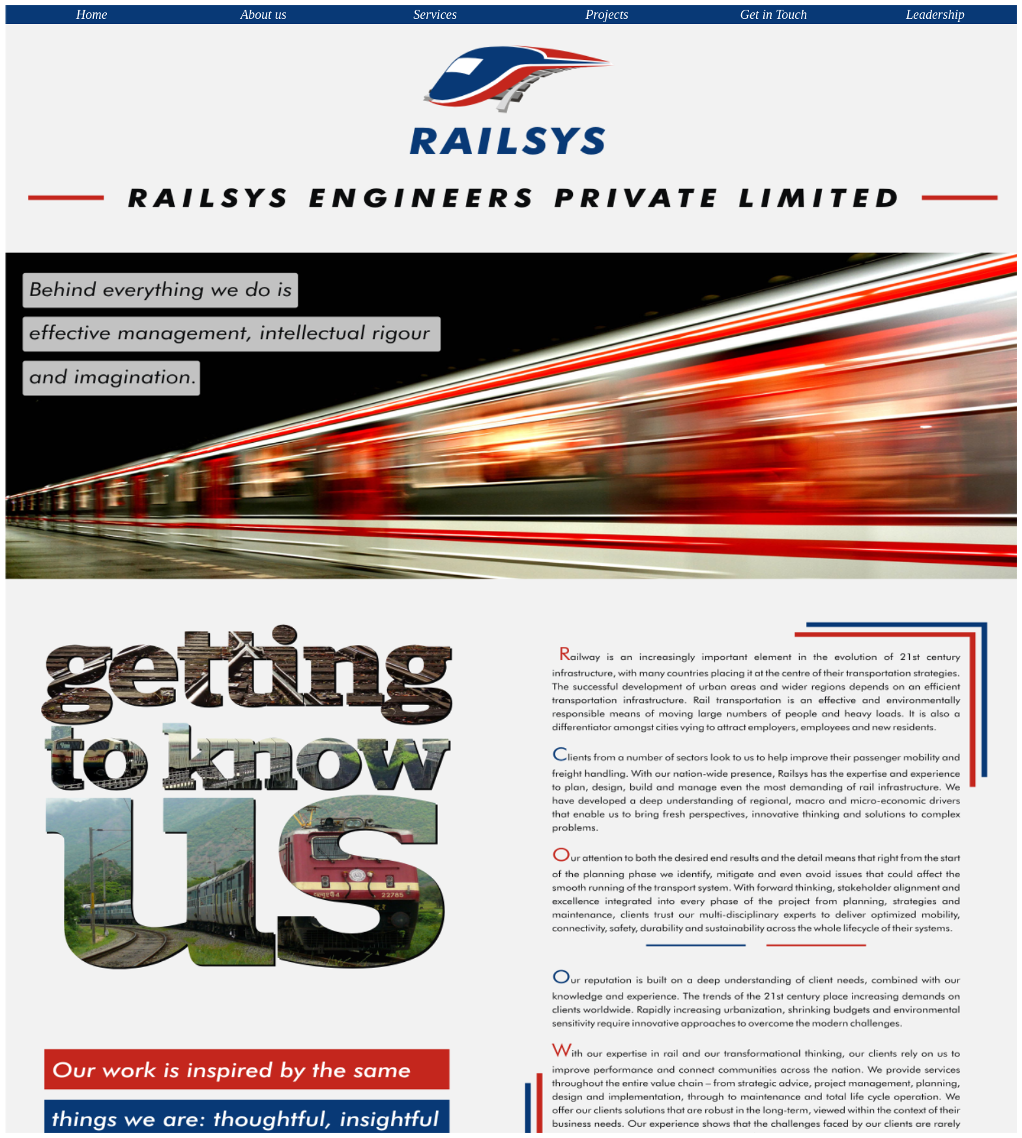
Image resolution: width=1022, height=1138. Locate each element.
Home (92, 14)
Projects (606, 14)
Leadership (935, 14)
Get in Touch (774, 14)
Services (435, 14)
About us (264, 14)
